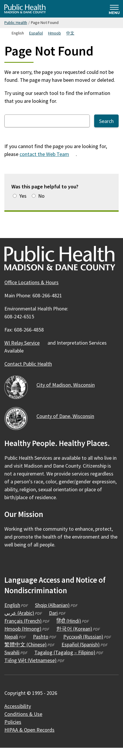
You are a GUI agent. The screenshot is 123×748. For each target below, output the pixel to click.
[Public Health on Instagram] (25, 561)
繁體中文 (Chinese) (25, 644)
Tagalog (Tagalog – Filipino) (64, 652)
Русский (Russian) (83, 636)
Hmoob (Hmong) (22, 628)
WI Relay (25, 342)
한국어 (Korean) (74, 628)
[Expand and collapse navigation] (114, 9)
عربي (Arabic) (19, 613)
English (12, 605)
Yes (23, 195)
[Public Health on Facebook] (9, 561)
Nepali (11, 636)
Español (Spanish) (81, 644)
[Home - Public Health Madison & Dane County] (25, 8)
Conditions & (26, 714)
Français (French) (23, 620)
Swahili (12, 652)
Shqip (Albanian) (52, 605)
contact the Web (48, 154)
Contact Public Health (28, 363)
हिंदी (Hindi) (69, 620)
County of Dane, (68, 416)
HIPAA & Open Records (29, 729)
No (41, 195)
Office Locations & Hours (31, 282)
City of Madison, (68, 384)
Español (36, 33)
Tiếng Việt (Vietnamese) (30, 660)
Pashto (40, 636)
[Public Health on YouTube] (41, 561)
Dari (53, 613)
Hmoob (54, 33)
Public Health (15, 22)
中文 (70, 33)
